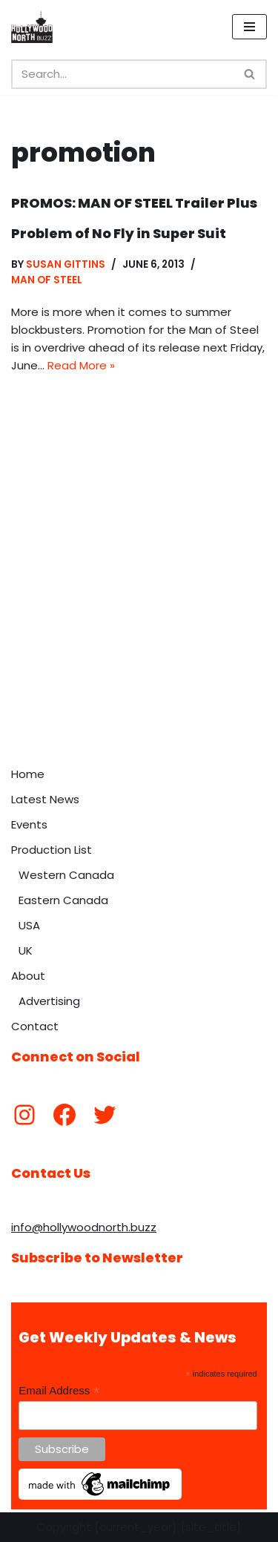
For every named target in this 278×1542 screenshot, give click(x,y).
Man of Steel (46, 280)
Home (27, 774)
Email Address (59, 1391)
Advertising (49, 1001)
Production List (51, 849)
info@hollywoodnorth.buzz (83, 1227)
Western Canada (66, 875)
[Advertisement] (139, 613)
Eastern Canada (63, 900)
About (28, 975)
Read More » (81, 365)
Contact (35, 1026)
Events (29, 824)
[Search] (122, 74)
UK (26, 950)
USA (29, 925)
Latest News (45, 799)
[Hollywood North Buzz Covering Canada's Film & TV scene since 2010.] (32, 26)
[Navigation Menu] (249, 26)
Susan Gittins (65, 264)
